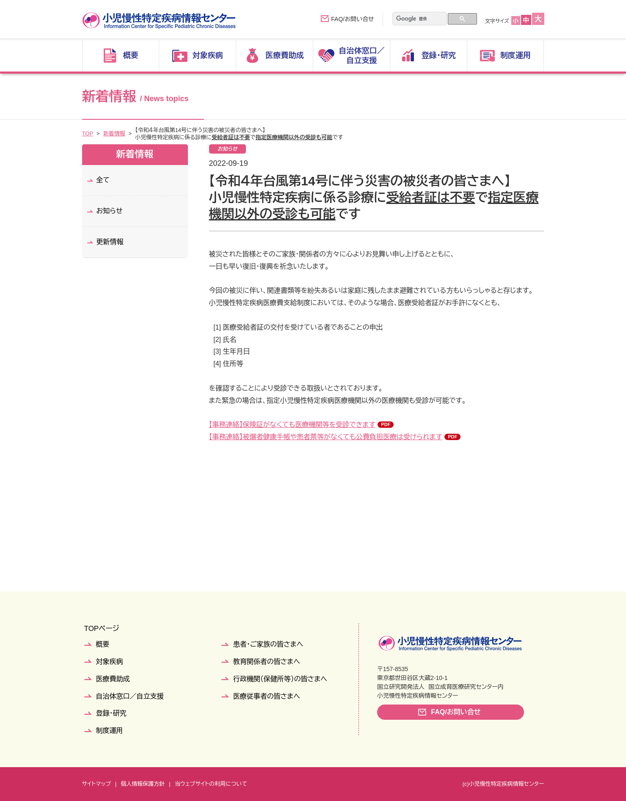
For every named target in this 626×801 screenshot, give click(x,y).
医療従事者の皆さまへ (266, 696)
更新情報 (110, 241)
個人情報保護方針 (143, 784)
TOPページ (101, 629)
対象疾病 (109, 661)
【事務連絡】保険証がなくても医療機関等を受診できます (292, 424)
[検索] (414, 19)
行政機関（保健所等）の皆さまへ (280, 679)
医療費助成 (113, 679)
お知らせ (110, 211)
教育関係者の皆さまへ (266, 661)
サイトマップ (96, 784)
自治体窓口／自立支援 (130, 696)
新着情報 (114, 133)
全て (103, 180)
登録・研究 (111, 713)
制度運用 (109, 730)
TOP (88, 133)
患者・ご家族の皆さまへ (268, 644)
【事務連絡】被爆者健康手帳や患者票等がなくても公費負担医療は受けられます (325, 436)
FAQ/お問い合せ (352, 19)
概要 (103, 644)
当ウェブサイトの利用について (211, 784)
